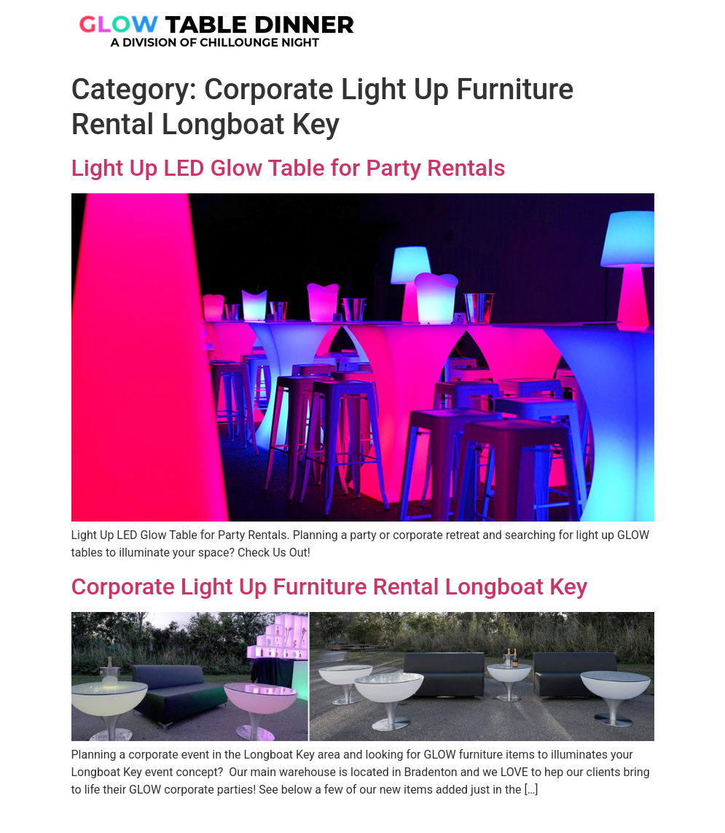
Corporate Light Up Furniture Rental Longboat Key (329, 586)
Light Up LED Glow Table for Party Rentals (288, 168)
